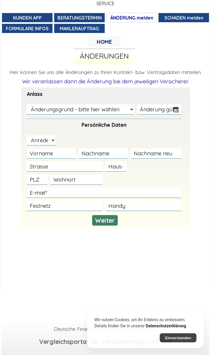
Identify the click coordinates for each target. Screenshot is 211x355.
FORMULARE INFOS (27, 28)
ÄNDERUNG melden (131, 18)
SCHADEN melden (183, 18)
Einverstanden (178, 340)
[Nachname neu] (156, 153)
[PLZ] (37, 180)
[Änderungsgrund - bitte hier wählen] (80, 109)
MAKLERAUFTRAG (79, 28)
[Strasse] (65, 166)
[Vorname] (51, 153)
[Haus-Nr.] (116, 166)
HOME (104, 41)
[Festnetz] (65, 206)
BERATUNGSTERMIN (79, 18)
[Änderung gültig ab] (159, 109)
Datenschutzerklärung (166, 328)
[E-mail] (104, 193)
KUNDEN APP (27, 18)
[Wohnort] (76, 180)
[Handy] (143, 206)
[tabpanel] (104, 42)
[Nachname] (103, 153)
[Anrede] (41, 140)
